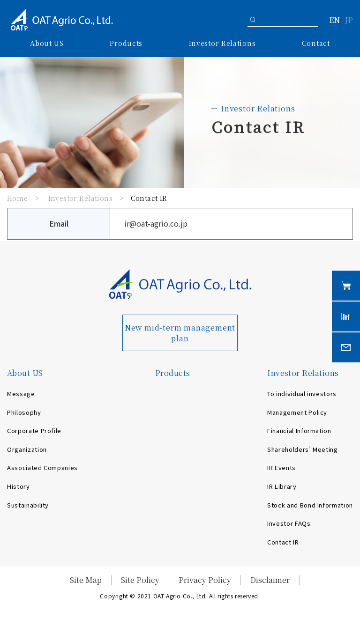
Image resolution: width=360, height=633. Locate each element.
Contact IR (283, 541)
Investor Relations (80, 198)
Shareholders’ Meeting (302, 449)
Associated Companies (42, 467)
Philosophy (24, 412)
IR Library (282, 486)
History (18, 486)
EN (334, 20)
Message (21, 393)
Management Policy (297, 412)
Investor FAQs (288, 523)
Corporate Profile (34, 430)
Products (126, 43)
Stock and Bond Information (310, 505)
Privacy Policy (205, 579)
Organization (27, 449)
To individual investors (302, 393)
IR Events (281, 467)
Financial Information (299, 430)
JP (349, 20)
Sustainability (28, 505)
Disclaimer (270, 579)
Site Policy (140, 579)
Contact (316, 43)
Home (17, 198)
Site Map (86, 579)
